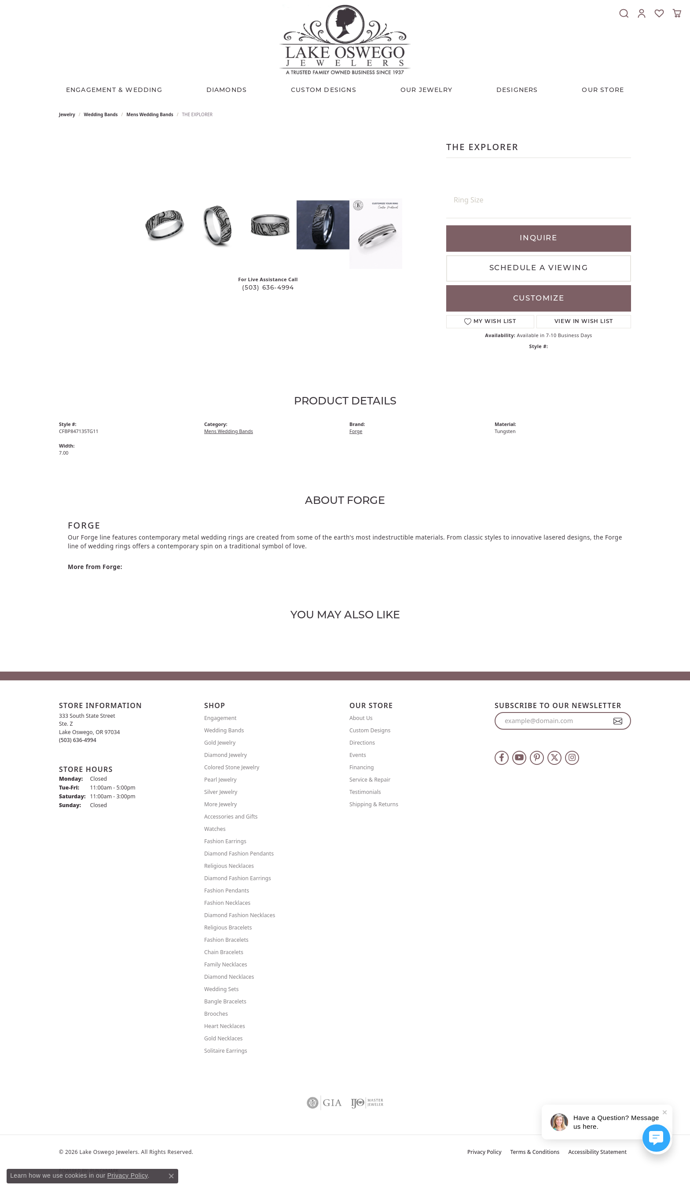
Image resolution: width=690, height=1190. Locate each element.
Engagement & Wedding (114, 90)
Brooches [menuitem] (216, 1013)
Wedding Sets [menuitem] (221, 989)
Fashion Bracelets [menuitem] (226, 940)
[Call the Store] (77, 740)
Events (357, 755)
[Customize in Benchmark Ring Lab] (375, 233)
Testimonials (365, 792)
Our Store (603, 90)
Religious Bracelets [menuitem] (228, 927)
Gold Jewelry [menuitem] (219, 742)
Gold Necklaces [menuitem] (223, 1038)
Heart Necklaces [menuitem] (224, 1026)
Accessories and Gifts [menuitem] (230, 816)
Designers (517, 90)
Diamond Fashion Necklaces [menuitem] (239, 915)
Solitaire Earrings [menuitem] (225, 1050)
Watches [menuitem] (215, 829)
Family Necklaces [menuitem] (225, 964)
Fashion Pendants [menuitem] (226, 890)
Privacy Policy (484, 1152)
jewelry (67, 114)
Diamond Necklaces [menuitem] (229, 977)
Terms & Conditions (535, 1152)
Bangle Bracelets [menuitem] (225, 1001)
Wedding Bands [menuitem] (224, 730)
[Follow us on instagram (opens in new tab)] (572, 758)
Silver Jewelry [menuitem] (220, 792)
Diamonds (226, 90)
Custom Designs (369, 730)
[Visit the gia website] (324, 1103)
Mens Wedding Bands (149, 114)
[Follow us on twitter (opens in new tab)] (554, 758)
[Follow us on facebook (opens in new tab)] (502, 758)
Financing (361, 767)
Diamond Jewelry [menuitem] (225, 755)
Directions (362, 742)
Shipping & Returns (373, 804)
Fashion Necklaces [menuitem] (227, 903)
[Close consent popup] (171, 1176)
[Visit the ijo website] (367, 1103)
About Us (361, 718)
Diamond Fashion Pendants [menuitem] (239, 853)
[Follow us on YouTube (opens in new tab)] (519, 758)
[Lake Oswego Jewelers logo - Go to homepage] (345, 39)
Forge (355, 431)
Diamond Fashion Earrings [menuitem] (237, 878)
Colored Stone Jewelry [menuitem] (231, 767)
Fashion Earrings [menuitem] (225, 841)
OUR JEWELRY (426, 90)
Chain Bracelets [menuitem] (223, 952)
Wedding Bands (101, 114)
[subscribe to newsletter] (618, 721)
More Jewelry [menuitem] (220, 804)
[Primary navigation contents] (345, 88)
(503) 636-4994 (268, 288)
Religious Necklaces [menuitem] (229, 866)
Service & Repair (369, 779)
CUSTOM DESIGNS (323, 90)
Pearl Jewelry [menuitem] (220, 779)
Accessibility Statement (597, 1152)
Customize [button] (538, 298)
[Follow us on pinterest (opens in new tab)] (537, 758)
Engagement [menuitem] (220, 718)
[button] (624, 13)
